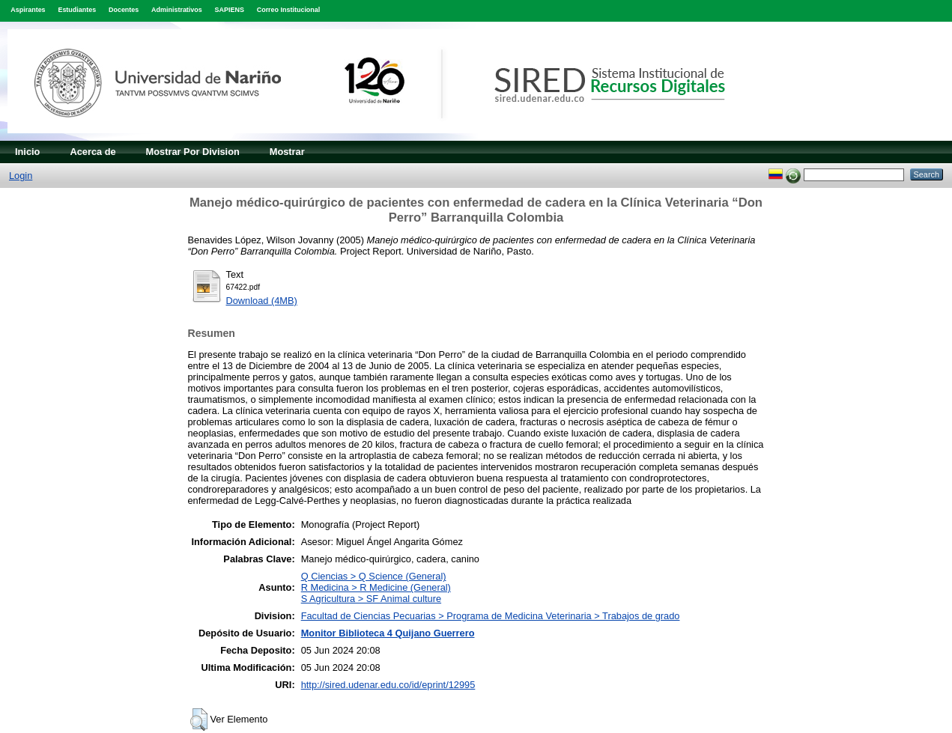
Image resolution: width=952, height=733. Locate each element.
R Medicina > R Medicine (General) (376, 587)
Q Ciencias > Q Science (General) (373, 576)
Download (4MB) (261, 300)
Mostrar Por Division (193, 151)
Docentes (124, 9)
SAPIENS (229, 9)
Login (20, 175)
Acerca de (92, 151)
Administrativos (176, 9)
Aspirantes (27, 9)
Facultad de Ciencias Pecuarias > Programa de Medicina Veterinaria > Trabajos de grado (490, 615)
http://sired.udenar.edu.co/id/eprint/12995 (388, 684)
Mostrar (287, 151)
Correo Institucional (289, 9)
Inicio (27, 151)
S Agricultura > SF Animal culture (371, 598)
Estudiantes (77, 9)
